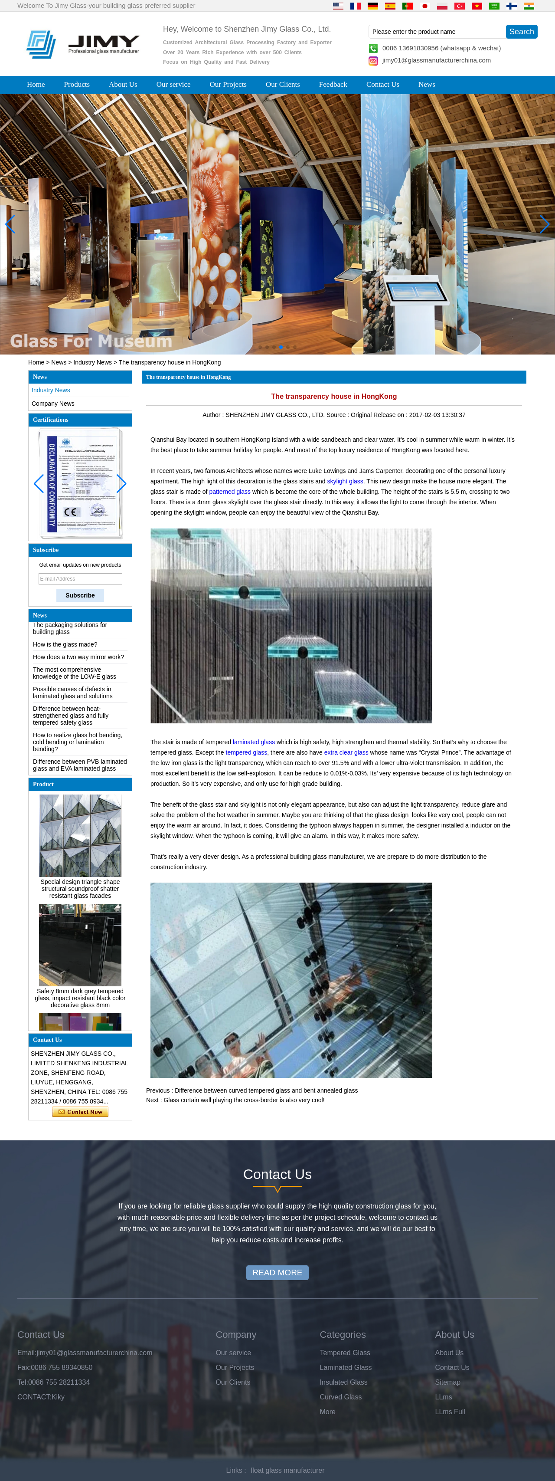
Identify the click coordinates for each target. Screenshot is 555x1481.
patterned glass (230, 491)
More (328, 1411)
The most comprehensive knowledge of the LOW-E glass (74, 677)
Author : (213, 414)
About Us (123, 84)
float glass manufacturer (288, 1470)
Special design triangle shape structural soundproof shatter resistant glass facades (80, 892)
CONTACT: (34, 1397)
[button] (260, 347)
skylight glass (345, 481)
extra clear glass (346, 752)
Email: (26, 1352)
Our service (174, 84)
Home (36, 84)
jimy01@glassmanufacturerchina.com (436, 60)
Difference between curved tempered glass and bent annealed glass (266, 1090)
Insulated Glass (344, 1382)
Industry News (92, 362)
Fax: (24, 1367)
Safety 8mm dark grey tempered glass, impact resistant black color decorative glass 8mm (80, 1002)
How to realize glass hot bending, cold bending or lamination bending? (77, 746)
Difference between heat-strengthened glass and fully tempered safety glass (70, 719)
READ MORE (277, 1272)
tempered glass (246, 752)
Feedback (333, 84)
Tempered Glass (345, 1352)
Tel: (22, 1382)
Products (77, 84)
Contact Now (80, 1112)
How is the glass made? (65, 648)
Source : (338, 414)
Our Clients (283, 84)
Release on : (391, 414)
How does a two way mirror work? (78, 661)
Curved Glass (341, 1397)
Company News (53, 403)
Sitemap (448, 1382)
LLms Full (450, 1411)
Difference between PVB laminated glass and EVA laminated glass (80, 769)
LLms (443, 1397)
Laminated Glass (346, 1367)
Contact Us (382, 84)
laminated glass (254, 742)
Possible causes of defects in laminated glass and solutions (73, 697)
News (426, 84)
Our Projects (228, 84)
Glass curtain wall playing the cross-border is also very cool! (243, 1100)
